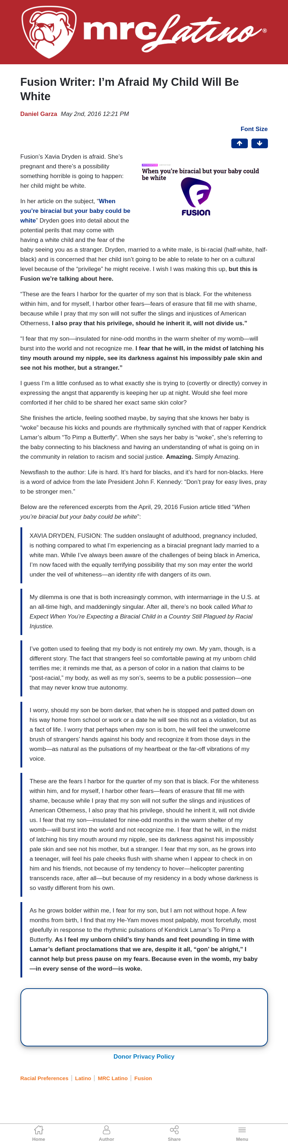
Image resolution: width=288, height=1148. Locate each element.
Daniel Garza (38, 114)
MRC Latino (113, 1078)
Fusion (143, 1078)
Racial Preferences (44, 1078)
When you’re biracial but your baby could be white (75, 211)
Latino (83, 1078)
